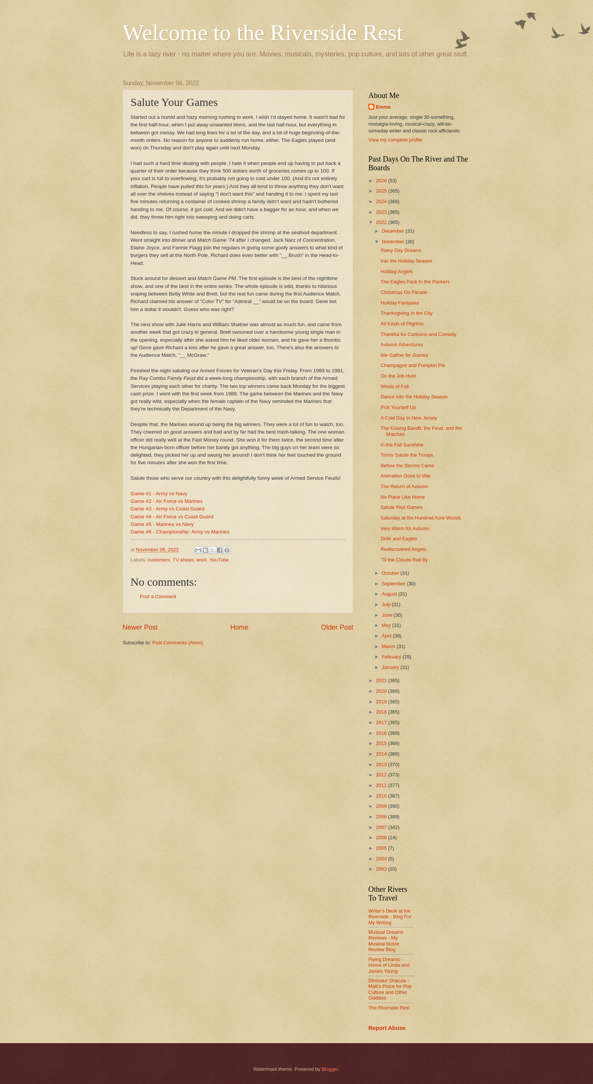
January (391, 667)
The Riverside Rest (389, 1008)
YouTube (219, 560)
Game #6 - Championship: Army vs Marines (179, 532)
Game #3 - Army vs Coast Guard (167, 509)
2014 (382, 754)
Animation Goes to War (405, 476)
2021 (382, 680)
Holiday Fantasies (399, 303)
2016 (382, 733)
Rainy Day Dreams (400, 250)
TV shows (183, 560)
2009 (382, 806)
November (393, 241)
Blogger (330, 1069)
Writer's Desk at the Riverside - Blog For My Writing (389, 916)
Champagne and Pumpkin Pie (412, 365)
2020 (382, 691)
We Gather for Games (404, 355)
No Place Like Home (402, 497)
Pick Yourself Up (398, 407)
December (393, 231)
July (386, 604)
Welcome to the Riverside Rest (263, 32)
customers (158, 560)
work (202, 560)
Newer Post (140, 627)
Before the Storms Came (407, 465)
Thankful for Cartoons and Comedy (418, 334)
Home (239, 627)
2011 (382, 785)
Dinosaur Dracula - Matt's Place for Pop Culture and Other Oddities (390, 989)
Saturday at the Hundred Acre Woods (420, 518)
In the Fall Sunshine (402, 445)
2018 (382, 712)
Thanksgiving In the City (406, 313)
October (391, 573)
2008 (382, 817)
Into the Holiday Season (406, 261)
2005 (382, 848)
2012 (382, 775)
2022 (382, 222)
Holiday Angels (396, 271)
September (394, 583)
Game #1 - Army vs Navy (158, 493)
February (392, 656)
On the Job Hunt (398, 376)
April (387, 636)
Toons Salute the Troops (406, 455)
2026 (382, 181)
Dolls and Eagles (398, 538)
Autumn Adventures (401, 344)
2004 (382, 859)
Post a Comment (158, 596)
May (387, 625)
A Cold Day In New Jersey (408, 418)
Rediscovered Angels (403, 549)
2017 (382, 722)
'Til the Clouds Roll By (404, 560)
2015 (382, 743)
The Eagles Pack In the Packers (415, 282)
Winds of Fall (394, 386)
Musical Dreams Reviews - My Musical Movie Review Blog (385, 940)
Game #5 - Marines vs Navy (162, 524)
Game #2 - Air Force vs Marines (166, 501)
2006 (382, 837)
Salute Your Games (401, 507)
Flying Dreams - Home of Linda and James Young (389, 965)
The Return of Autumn (404, 486)
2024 (382, 201)
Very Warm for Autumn (404, 528)
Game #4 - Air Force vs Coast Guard (171, 516)
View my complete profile (395, 140)
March (389, 646)
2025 (382, 191)
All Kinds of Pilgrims (402, 324)
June (388, 615)
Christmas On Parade (403, 292)
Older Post (337, 627)
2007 (382, 827)
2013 (382, 764)
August (390, 594)
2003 (382, 869)
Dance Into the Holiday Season (414, 397)
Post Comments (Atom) (177, 642)
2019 (382, 702)
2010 (382, 796)
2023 (382, 212)
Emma (383, 107)
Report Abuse (386, 1028)
